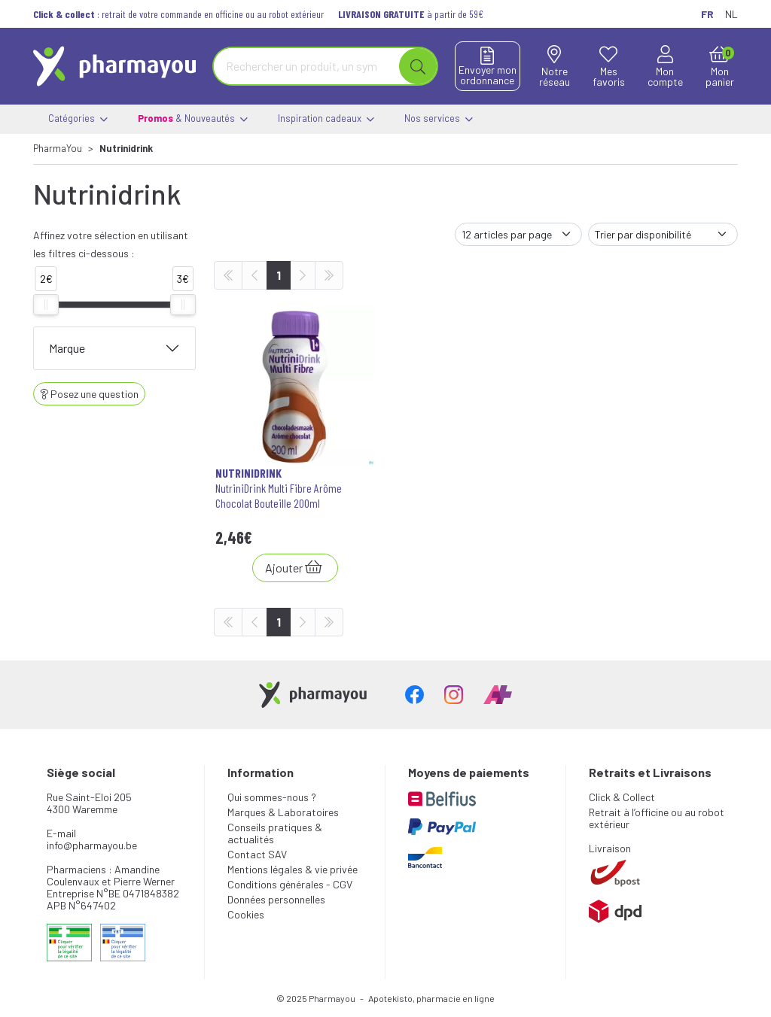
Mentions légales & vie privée (292, 869)
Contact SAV (257, 854)
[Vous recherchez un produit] (307, 66)
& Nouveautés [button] (193, 119)
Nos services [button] (438, 119)
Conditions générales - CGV (289, 884)
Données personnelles (276, 899)
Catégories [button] (78, 119)
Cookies (245, 914)
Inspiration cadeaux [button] (326, 119)
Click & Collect (622, 797)
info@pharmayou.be (92, 845)
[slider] (46, 304)
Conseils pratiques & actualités (274, 833)
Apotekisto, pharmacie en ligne (431, 998)
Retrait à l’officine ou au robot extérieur (656, 818)
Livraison (610, 848)
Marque (67, 348)
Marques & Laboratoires (283, 812)
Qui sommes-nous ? (271, 797)
